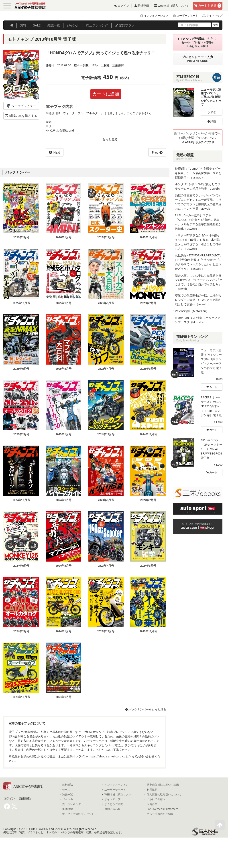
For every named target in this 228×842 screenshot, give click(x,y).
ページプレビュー (21, 106)
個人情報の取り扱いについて (164, 794)
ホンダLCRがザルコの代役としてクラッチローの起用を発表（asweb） (198, 186)
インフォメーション (152, 15)
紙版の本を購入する (21, 116)
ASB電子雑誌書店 (29, 786)
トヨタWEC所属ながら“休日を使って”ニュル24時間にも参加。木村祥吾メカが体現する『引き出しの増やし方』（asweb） (198, 242)
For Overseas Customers (162, 809)
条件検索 (67, 809)
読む (211, 112)
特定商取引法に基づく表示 (163, 785)
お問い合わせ (112, 809)
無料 (23, 25)
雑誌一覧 (67, 794)
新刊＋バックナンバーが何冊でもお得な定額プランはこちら (197, 137)
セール (66, 789)
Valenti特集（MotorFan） (192, 311)
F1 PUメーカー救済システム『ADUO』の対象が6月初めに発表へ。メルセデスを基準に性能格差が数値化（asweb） (198, 222)
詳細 (212, 121)
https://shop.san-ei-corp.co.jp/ (109, 756)
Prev (155, 152)
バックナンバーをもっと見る (145, 709)
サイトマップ (210, 15)
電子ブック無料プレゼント (78, 814)
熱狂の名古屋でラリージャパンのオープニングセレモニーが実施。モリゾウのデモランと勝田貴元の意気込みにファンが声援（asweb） (198, 202)
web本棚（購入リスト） (172, 6)
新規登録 (141, 6)
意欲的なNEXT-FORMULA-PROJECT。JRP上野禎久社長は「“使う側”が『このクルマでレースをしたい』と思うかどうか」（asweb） (198, 262)
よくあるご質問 (113, 804)
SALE (37, 25)
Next (56, 152)
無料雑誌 (67, 785)
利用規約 (152, 789)
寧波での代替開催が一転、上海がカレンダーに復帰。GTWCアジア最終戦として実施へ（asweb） (198, 299)
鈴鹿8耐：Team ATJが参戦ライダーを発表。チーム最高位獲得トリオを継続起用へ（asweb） (198, 172)
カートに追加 (105, 94)
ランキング (97, 25)
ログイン (121, 6)
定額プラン (124, 25)
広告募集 (152, 804)
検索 (215, 25)
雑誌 (53, 25)
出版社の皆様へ (156, 799)
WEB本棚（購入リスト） (119, 794)
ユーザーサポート (183, 15)
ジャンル (73, 25)
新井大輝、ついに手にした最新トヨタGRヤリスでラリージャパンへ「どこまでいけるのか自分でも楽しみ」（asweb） (198, 282)
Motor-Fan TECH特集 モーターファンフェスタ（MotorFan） (197, 320)
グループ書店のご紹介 (160, 814)
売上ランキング (71, 804)
